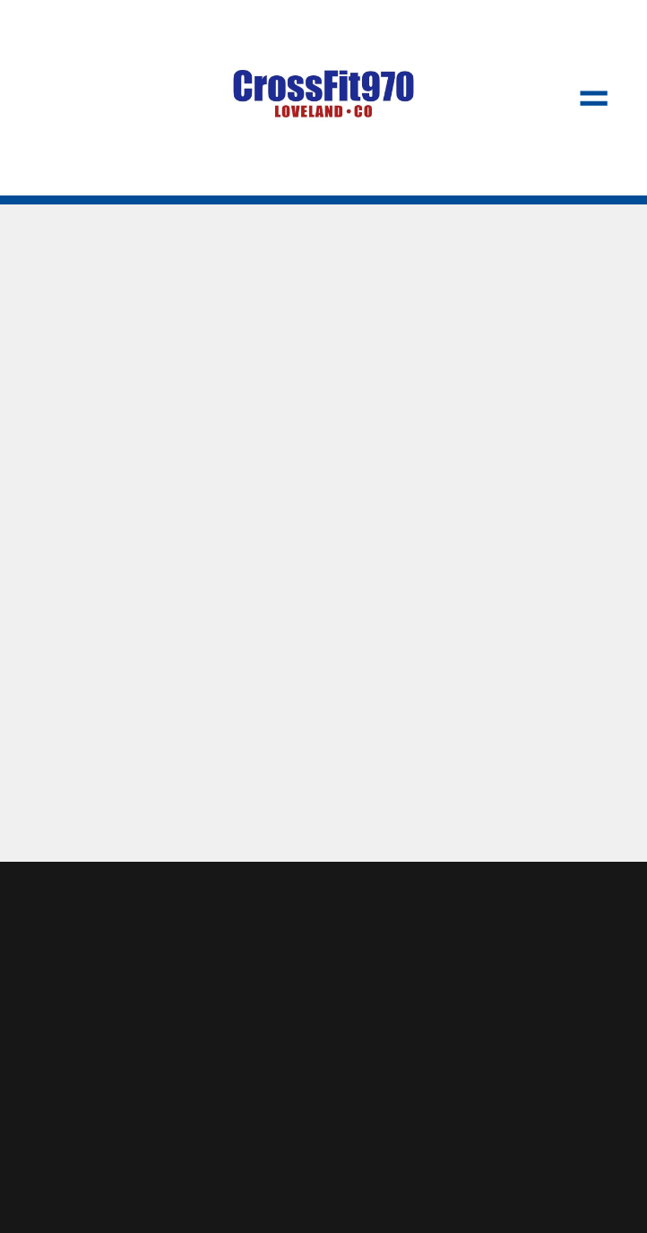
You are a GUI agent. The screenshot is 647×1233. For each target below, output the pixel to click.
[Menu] (593, 98)
